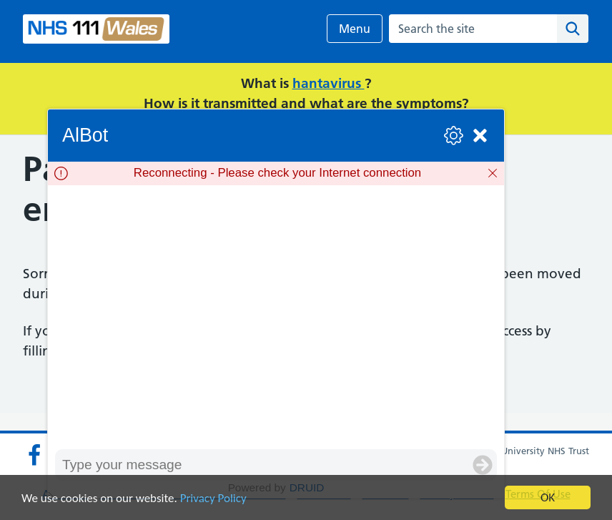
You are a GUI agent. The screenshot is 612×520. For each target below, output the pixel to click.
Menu (354, 28)
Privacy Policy (213, 498)
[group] (276, 316)
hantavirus (328, 83)
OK (548, 497)
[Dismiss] (492, 173)
